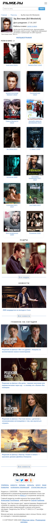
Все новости (24, 316)
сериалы (30, 485)
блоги (38, 485)
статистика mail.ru (38, 487)
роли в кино (32, 26)
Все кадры (24, 277)
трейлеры (5, 485)
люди (44, 485)
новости (13, 485)
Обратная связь (28, 520)
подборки (5, 487)
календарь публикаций (20, 487)
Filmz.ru (23, 495)
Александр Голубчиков (10, 500)
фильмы (22, 485)
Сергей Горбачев (37, 500)
